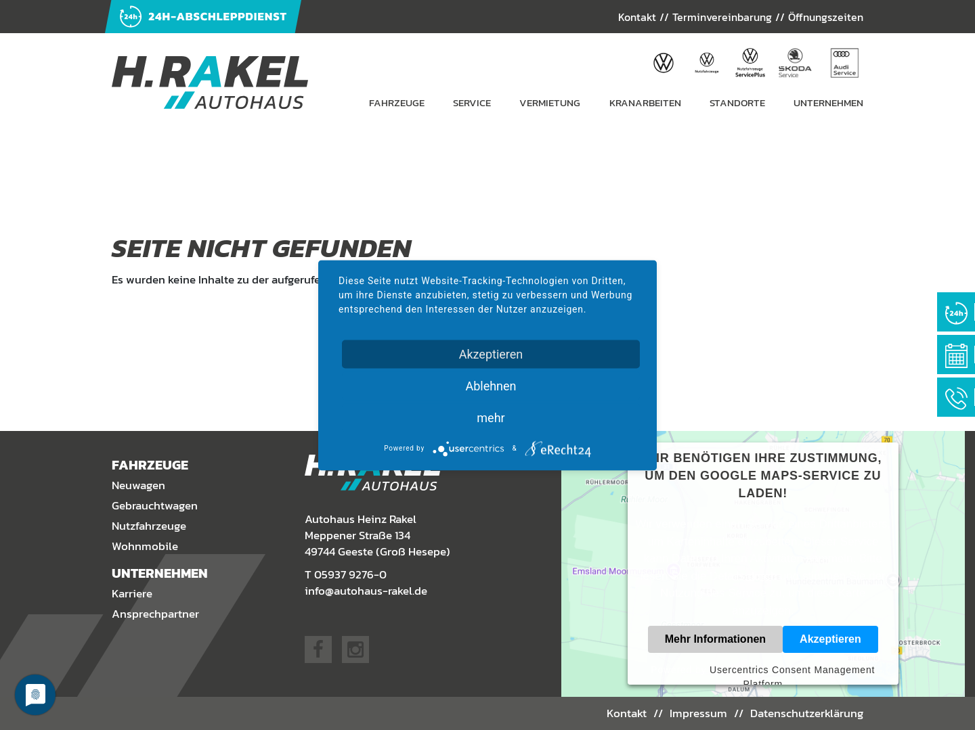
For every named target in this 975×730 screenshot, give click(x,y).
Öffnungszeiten (825, 17)
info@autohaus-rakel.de (366, 590)
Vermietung (549, 102)
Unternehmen (828, 102)
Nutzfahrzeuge (149, 525)
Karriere (132, 593)
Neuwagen (138, 485)
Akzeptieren (830, 639)
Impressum (698, 713)
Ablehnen (490, 385)
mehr (490, 417)
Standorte (737, 102)
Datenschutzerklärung (806, 713)
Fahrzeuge (397, 102)
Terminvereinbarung (722, 17)
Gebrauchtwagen (155, 505)
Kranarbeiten (645, 102)
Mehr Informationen (715, 639)
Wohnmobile (145, 546)
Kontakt (637, 17)
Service (472, 102)
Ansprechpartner (155, 613)
